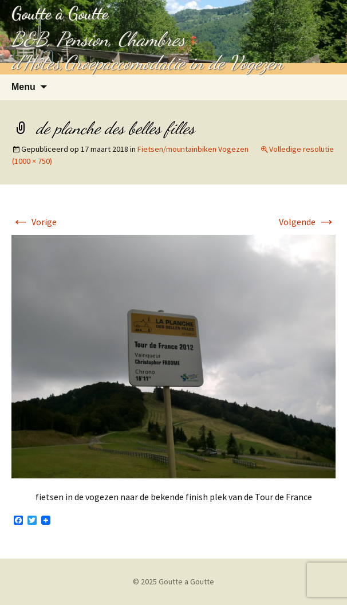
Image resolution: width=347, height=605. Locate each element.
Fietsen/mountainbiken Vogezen (193, 149)
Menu (23, 87)
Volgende (307, 221)
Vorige (34, 221)
